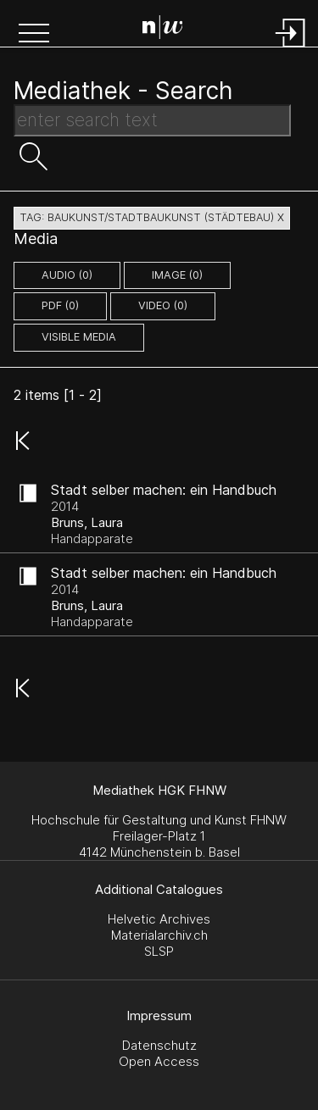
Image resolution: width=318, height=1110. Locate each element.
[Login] (291, 49)
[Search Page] (162, 29)
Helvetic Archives (159, 919)
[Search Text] (152, 120)
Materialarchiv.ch (159, 935)
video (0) (162, 305)
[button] (34, 34)
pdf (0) (60, 305)
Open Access (159, 1061)
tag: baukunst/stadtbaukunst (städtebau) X (152, 217)
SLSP (159, 951)
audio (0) (67, 275)
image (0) (177, 275)
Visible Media (79, 336)
